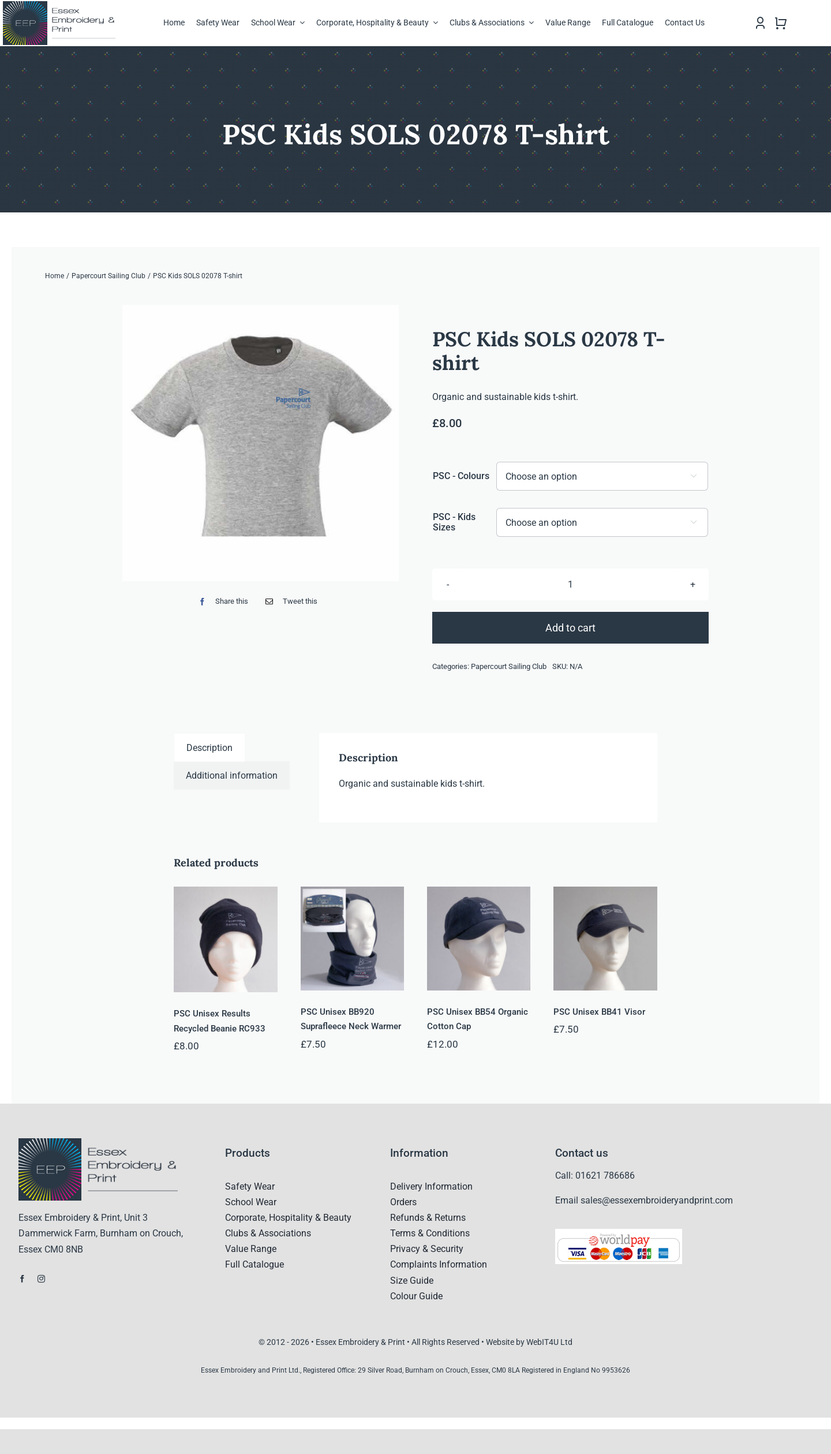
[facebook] (22, 1279)
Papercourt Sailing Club (508, 666)
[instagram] (41, 1279)
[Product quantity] (570, 584)
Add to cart (570, 628)
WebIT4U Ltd (549, 1342)
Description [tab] (209, 747)
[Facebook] (221, 601)
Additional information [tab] (232, 775)
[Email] (288, 601)
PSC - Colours (461, 475)
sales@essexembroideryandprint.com (657, 1200)
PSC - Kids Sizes (454, 522)
